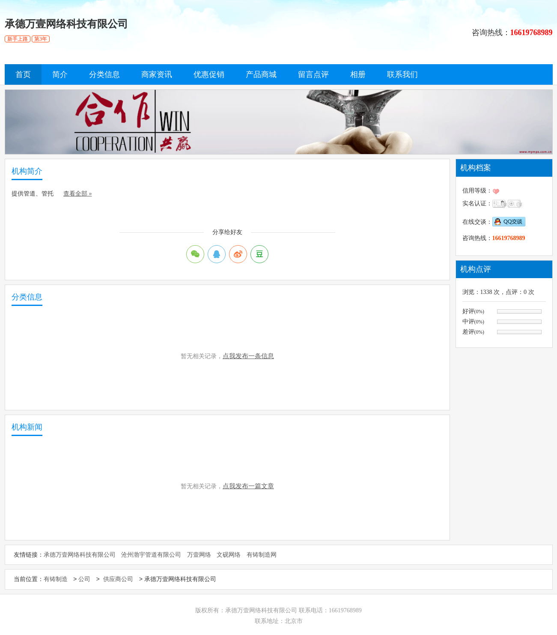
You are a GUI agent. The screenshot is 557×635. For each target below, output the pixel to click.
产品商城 (261, 74)
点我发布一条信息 (248, 356)
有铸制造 (56, 579)
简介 (60, 74)
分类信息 (104, 74)
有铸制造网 (262, 555)
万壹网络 (199, 555)
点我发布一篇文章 (248, 486)
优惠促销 (209, 74)
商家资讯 (156, 74)
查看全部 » (77, 193)
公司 (84, 579)
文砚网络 (229, 555)
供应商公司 (118, 579)
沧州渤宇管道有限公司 (151, 555)
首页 (23, 74)
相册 (358, 74)
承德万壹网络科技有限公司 (80, 555)
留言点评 (313, 74)
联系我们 (402, 74)
